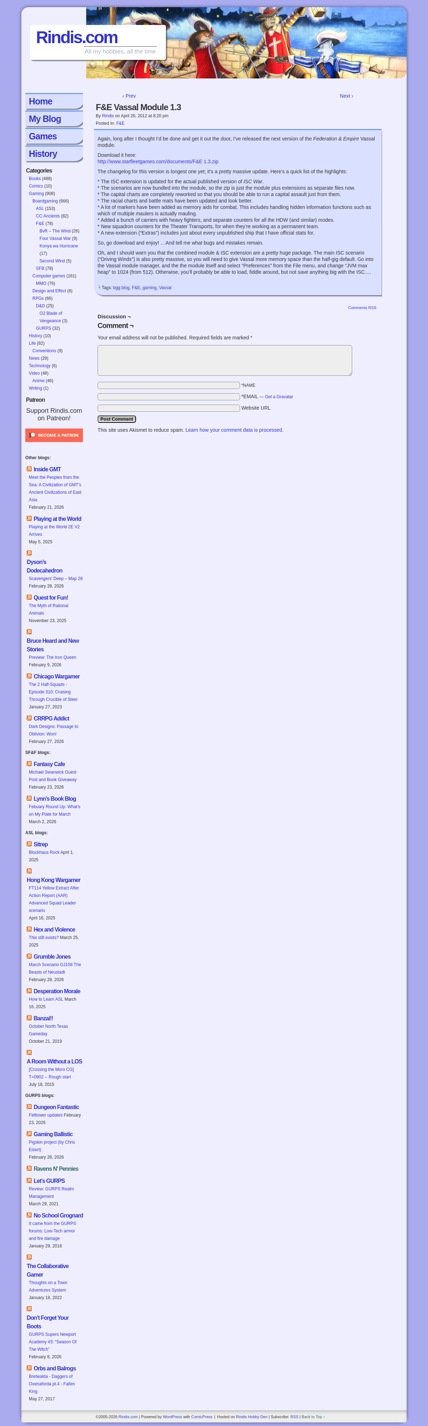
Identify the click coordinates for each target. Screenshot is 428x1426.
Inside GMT (47, 469)
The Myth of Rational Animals (48, 609)
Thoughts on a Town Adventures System (48, 1286)
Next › (346, 96)
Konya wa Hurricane (59, 245)
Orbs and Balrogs (55, 1368)
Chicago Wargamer (57, 676)
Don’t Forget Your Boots (48, 1322)
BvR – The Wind (55, 231)
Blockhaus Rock (44, 852)
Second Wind (52, 260)
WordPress (172, 1417)
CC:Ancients (48, 216)
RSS (294, 1417)
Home (40, 101)
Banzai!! (43, 1018)
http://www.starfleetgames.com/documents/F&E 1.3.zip (158, 161)
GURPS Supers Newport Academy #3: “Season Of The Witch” (53, 1342)
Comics (36, 186)
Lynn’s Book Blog (55, 799)
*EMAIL (267, 396)
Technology (40, 365)
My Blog (45, 119)
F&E (40, 223)
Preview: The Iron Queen (52, 657)
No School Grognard (58, 1215)
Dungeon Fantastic (56, 1107)
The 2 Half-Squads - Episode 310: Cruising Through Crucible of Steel (53, 692)
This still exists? (44, 937)
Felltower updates (46, 1115)
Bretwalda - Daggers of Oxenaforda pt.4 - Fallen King (52, 1384)
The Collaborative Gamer (47, 1270)
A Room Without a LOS (54, 1061)
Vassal (165, 287)
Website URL (256, 408)
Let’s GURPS (49, 1181)
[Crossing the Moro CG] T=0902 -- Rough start (51, 1073)
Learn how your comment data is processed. (234, 430)
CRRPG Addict (51, 718)
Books (35, 178)
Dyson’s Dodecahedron (44, 566)
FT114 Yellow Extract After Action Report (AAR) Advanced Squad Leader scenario (54, 899)
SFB (40, 268)
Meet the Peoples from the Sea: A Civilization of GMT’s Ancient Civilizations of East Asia (55, 488)
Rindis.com (77, 37)
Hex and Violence (54, 930)
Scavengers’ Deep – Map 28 (56, 578)
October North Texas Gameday (48, 1030)
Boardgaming (45, 201)
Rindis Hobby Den (252, 1417)
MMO (41, 283)
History (43, 154)
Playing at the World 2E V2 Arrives (54, 530)
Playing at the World (58, 519)
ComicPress (201, 1417)
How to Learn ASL (46, 999)
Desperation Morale (57, 991)
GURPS (43, 328)
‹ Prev (129, 96)
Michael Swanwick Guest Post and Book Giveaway (53, 776)
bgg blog (121, 287)
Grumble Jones (52, 957)
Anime (38, 380)
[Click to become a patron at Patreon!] (54, 444)
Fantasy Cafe (49, 764)
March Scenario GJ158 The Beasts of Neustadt (55, 968)
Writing (35, 388)
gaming (149, 287)
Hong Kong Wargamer (53, 880)
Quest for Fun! (51, 598)
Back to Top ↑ (313, 1417)
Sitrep (41, 844)
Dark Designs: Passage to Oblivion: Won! (53, 730)
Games (43, 136)
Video (34, 373)
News (34, 358)
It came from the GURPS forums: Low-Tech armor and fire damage (52, 1231)
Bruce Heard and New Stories (53, 645)
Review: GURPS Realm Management (51, 1192)
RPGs (38, 298)
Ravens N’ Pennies (56, 1169)
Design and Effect (49, 290)
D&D (40, 305)
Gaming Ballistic (53, 1134)
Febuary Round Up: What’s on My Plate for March (54, 810)
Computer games (48, 275)
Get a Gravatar (279, 396)
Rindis (108, 115)
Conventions (44, 350)
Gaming (36, 193)
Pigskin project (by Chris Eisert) (52, 1146)
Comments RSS (362, 308)
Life (32, 343)
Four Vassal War (55, 238)
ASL (40, 208)
